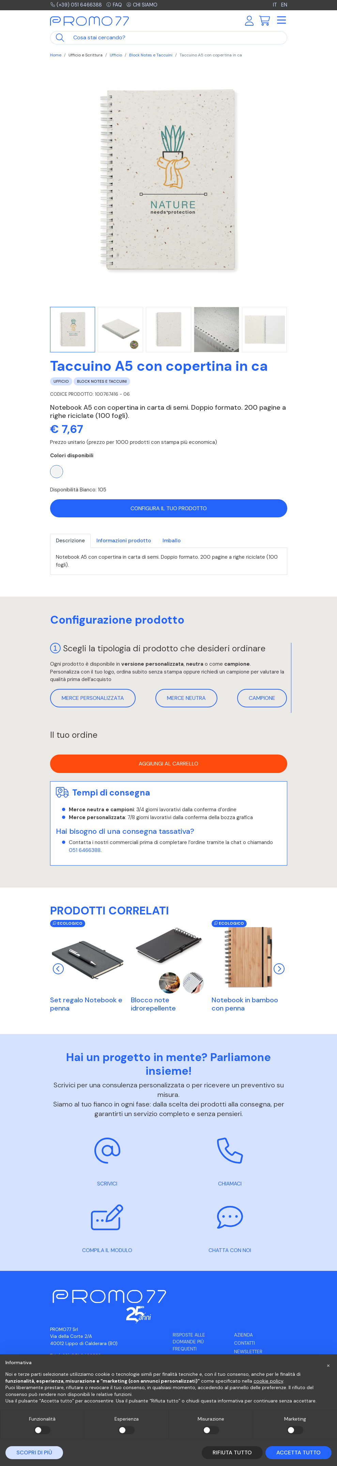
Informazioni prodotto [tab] (123, 540)
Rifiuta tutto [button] (232, 1452)
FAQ (115, 5)
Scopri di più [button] (34, 1452)
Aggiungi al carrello (168, 763)
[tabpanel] (168, 561)
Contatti (244, 1343)
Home (55, 55)
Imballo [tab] (172, 540)
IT (275, 5)
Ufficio (116, 55)
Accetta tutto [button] (298, 1452)
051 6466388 (85, 850)
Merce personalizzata (93, 698)
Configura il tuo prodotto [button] (169, 508)
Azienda (243, 1335)
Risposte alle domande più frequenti (189, 1342)
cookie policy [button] (268, 1381)
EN (284, 5)
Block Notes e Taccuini (150, 55)
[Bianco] (56, 471)
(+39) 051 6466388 (76, 5)
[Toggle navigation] (281, 21)
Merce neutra (186, 698)
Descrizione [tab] (70, 540)
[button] (328, 1365)
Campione (262, 698)
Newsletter (248, 1352)
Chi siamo (144, 5)
